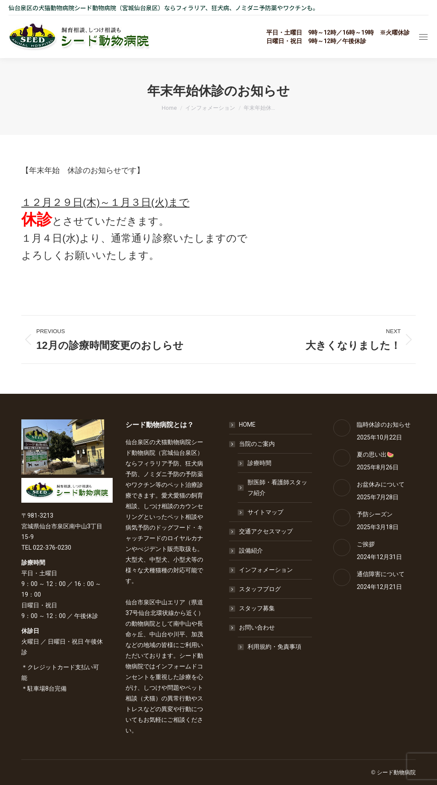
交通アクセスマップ (266, 531)
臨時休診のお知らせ (384, 424)
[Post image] (341, 427)
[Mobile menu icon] (423, 37)
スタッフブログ (260, 589)
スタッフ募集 (257, 608)
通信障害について (381, 574)
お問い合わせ (252, 627)
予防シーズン (375, 514)
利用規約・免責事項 (274, 646)
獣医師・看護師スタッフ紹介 (277, 487)
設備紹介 (251, 550)
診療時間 (259, 463)
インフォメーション (266, 569)
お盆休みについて (381, 484)
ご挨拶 (366, 544)
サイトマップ (265, 512)
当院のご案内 (252, 443)
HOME (247, 424)
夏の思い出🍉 (375, 454)
